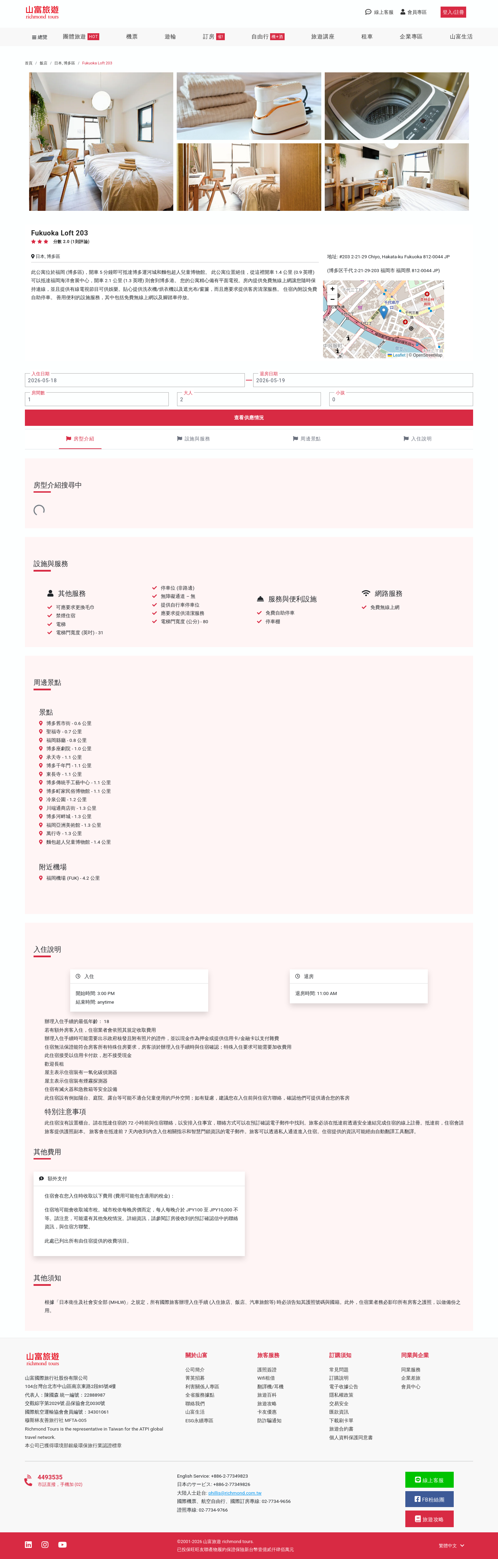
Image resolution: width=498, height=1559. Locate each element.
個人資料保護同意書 (351, 1437)
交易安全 (339, 1403)
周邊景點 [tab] (307, 439)
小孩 (340, 392)
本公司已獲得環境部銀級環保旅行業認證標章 (73, 1445)
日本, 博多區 (64, 63)
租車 (367, 36)
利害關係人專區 (202, 1386)
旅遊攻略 (267, 1403)
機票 (132, 36)
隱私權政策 (341, 1395)
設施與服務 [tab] (193, 439)
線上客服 (429, 1480)
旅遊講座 (322, 36)
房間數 (38, 392)
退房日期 (269, 373)
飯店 (43, 63)
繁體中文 (451, 1545)
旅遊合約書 (341, 1429)
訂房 (213, 36)
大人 (188, 392)
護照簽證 (267, 1369)
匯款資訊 (339, 1412)
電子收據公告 (343, 1386)
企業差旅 (411, 1378)
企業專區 (411, 36)
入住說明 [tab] (418, 439)
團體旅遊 (81, 36)
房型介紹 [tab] (80, 439)
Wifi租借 (266, 1378)
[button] (383, 312)
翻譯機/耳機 (270, 1386)
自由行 (268, 36)
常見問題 (339, 1369)
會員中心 (411, 1386)
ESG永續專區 (199, 1420)
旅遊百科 (267, 1395)
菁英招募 (195, 1378)
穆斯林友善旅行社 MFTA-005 (55, 1420)
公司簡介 (195, 1369)
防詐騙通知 (269, 1420)
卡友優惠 (267, 1412)
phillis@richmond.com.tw (235, 1493)
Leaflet (396, 355)
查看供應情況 (249, 417)
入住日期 (40, 373)
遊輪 (170, 36)
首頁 (29, 63)
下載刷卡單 (341, 1420)
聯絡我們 (195, 1403)
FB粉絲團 (429, 1499)
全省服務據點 (199, 1395)
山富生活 (461, 36)
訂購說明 (339, 1378)
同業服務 (411, 1369)
